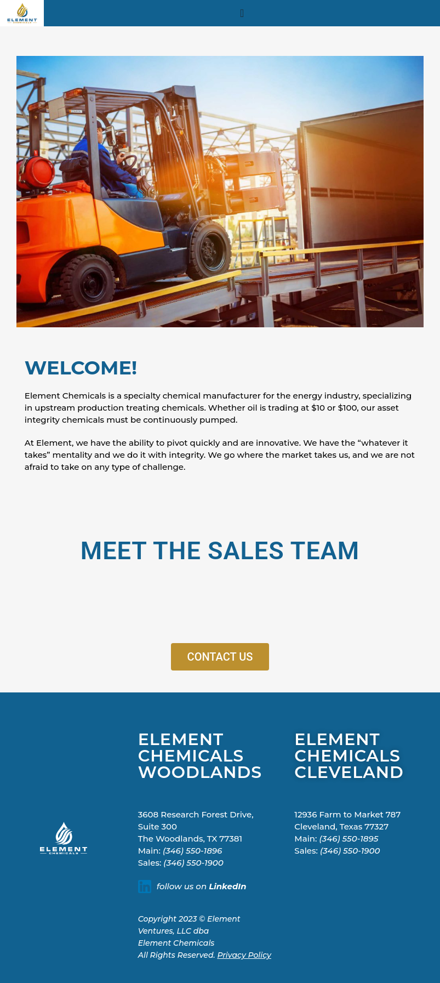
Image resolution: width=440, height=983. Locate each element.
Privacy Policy (244, 955)
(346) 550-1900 (193, 862)
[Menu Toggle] (242, 13)
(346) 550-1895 (349, 838)
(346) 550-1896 (192, 850)
